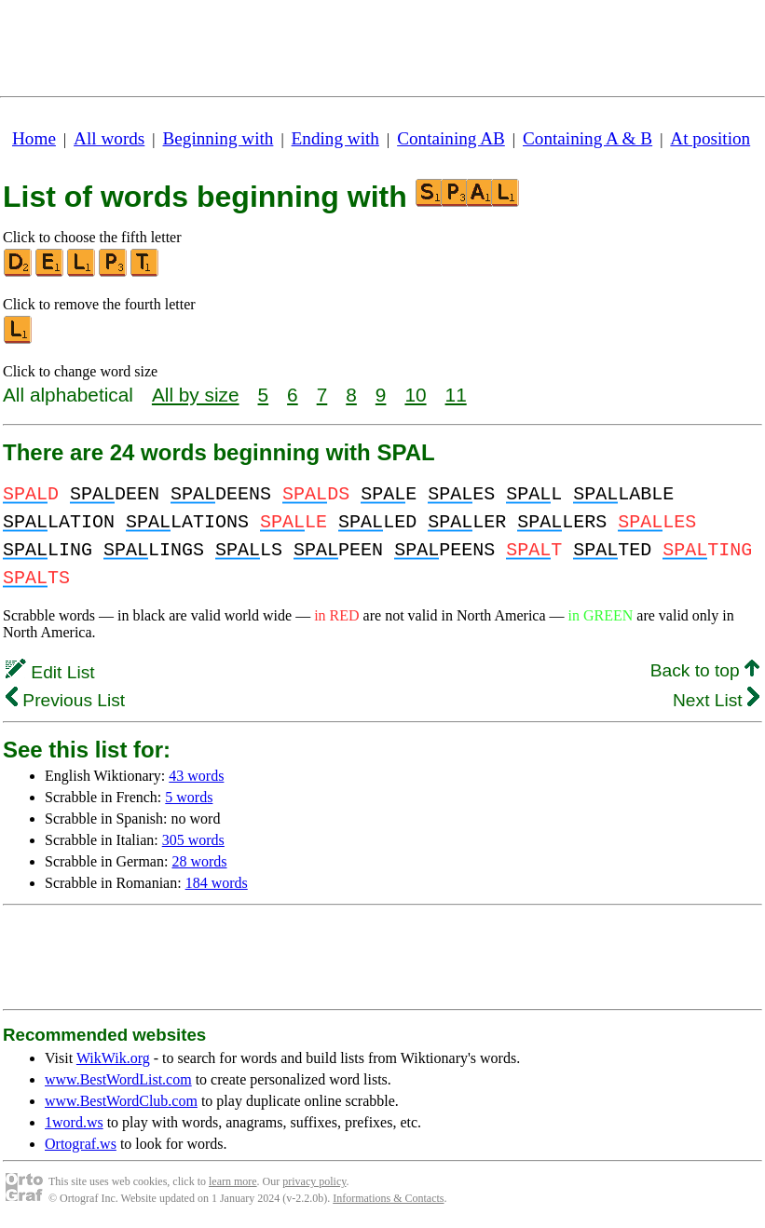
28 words (198, 861)
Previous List (65, 700)
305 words (193, 840)
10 (415, 394)
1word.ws (74, 1122)
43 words (196, 776)
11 (456, 394)
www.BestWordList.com (118, 1079)
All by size (195, 394)
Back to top (704, 670)
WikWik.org (113, 1058)
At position (710, 138)
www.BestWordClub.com (121, 1101)
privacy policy (314, 1181)
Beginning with (218, 138)
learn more (233, 1181)
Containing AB (451, 138)
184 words (216, 883)
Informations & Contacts (388, 1198)
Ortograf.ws (80, 1144)
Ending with (335, 138)
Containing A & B (587, 138)
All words (109, 138)
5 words (188, 797)
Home (34, 138)
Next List (716, 700)
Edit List (50, 672)
